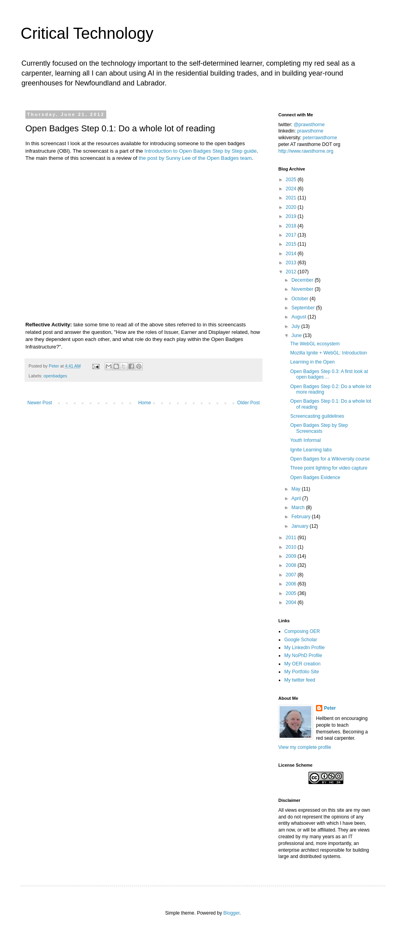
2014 (292, 253)
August (299, 317)
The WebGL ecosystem (315, 344)
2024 (292, 188)
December (303, 280)
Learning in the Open (312, 362)
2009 (292, 556)
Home (144, 402)
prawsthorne (310, 131)
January (300, 526)
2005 (292, 593)
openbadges (55, 375)
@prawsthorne (309, 124)
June (297, 335)
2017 (292, 235)
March (298, 507)
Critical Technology (87, 33)
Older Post (248, 402)
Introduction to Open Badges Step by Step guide (200, 151)
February (301, 516)
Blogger (231, 913)
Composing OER (302, 631)
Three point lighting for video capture (329, 468)
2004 (292, 602)
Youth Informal (305, 440)
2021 (292, 198)
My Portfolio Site (301, 671)
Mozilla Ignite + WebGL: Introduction (328, 353)
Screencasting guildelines (317, 416)
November (303, 289)
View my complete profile (304, 747)
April (296, 498)
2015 (292, 244)
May (296, 489)
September (303, 308)
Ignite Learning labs (311, 450)
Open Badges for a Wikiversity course (330, 459)
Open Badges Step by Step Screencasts (319, 428)
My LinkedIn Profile (304, 647)
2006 (292, 584)
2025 (292, 179)
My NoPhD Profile (303, 655)
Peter (330, 708)
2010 (292, 547)
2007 (292, 575)
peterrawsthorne (320, 137)
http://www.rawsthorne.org (305, 151)
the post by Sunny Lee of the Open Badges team (195, 158)
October (300, 298)
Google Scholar (300, 639)
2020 (292, 207)
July (296, 326)
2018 (292, 226)
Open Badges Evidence (315, 477)
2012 (292, 272)
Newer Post (39, 402)
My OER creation (302, 664)
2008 (292, 565)
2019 (292, 216)
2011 (292, 537)
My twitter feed (299, 680)
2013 (292, 262)
